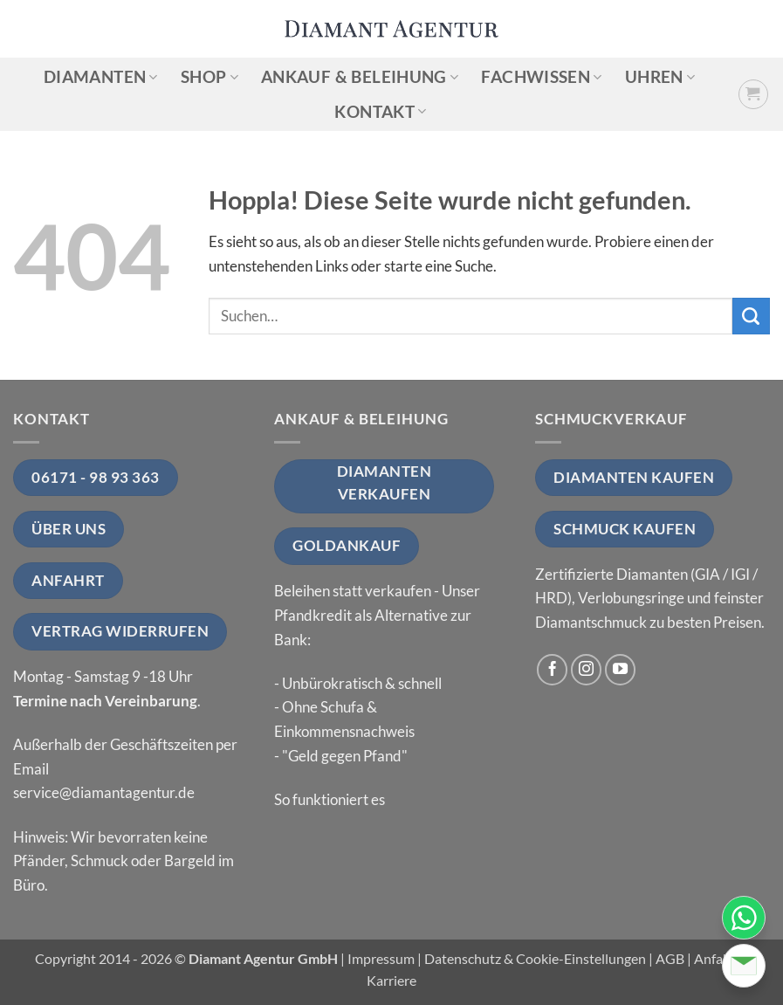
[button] (753, 94)
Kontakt (380, 111)
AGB (670, 959)
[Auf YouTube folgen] (620, 669)
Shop (209, 76)
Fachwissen (541, 76)
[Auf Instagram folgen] (586, 669)
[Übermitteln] (751, 316)
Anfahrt (717, 959)
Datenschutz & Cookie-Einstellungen (535, 959)
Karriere (391, 980)
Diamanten (101, 76)
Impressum (381, 959)
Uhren (660, 76)
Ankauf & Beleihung (359, 76)
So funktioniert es (329, 799)
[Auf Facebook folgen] (552, 669)
